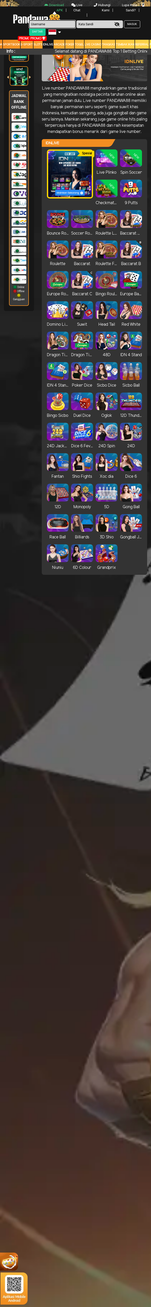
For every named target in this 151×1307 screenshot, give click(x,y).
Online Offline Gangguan (19, 293)
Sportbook (11, 44)
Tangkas (108, 44)
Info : (10, 51)
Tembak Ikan (125, 44)
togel (79, 44)
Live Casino (93, 44)
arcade (59, 44)
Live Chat (76, 7)
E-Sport (27, 44)
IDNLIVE (48, 44)
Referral (142, 44)
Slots (38, 44)
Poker (69, 44)
